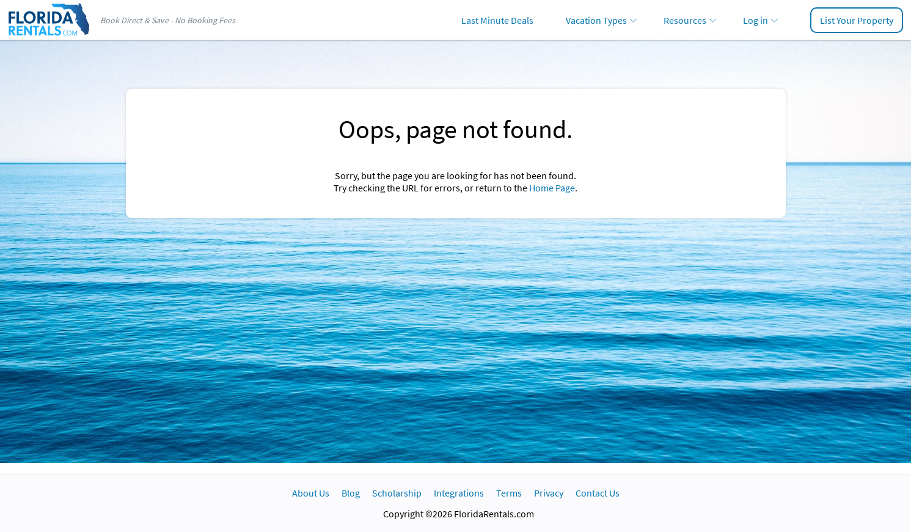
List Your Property (856, 20)
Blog (351, 493)
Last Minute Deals (497, 20)
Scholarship (397, 493)
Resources (685, 20)
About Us (310, 493)
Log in (755, 20)
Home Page (552, 188)
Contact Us (598, 493)
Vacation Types (596, 20)
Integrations (459, 493)
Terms (509, 493)
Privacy (548, 493)
